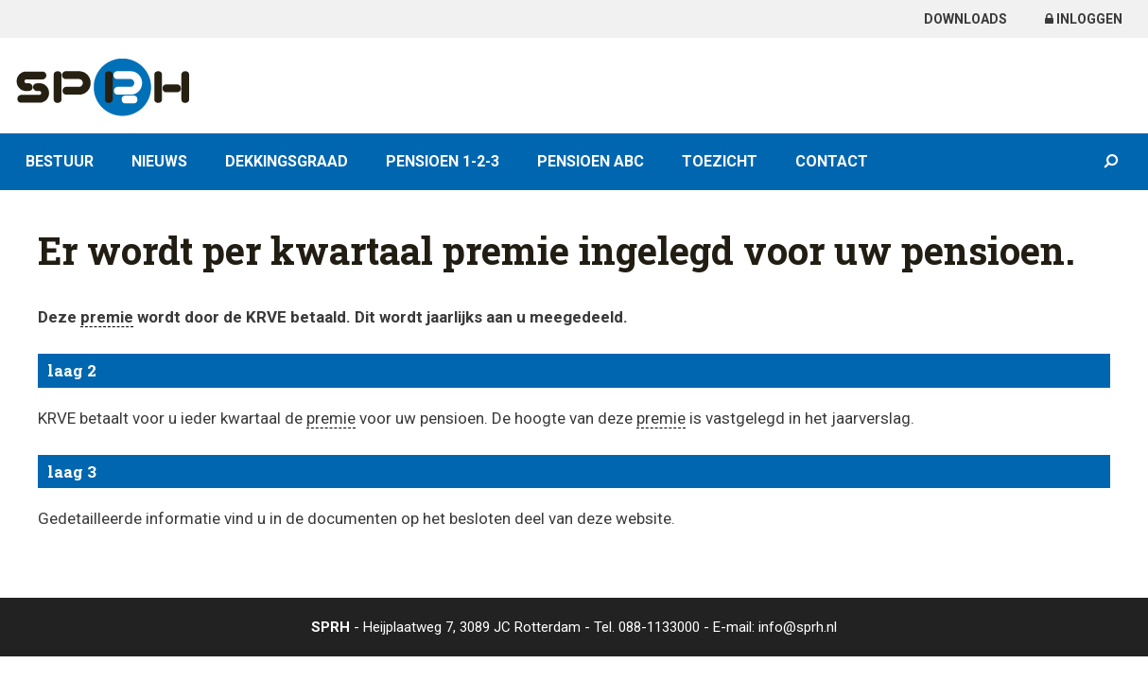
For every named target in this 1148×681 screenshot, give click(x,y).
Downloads (965, 18)
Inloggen (1083, 18)
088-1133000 (659, 627)
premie (106, 316)
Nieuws (159, 161)
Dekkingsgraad (286, 161)
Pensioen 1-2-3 (442, 161)
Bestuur (60, 161)
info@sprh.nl (797, 627)
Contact (831, 161)
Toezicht (719, 161)
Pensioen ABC (590, 161)
